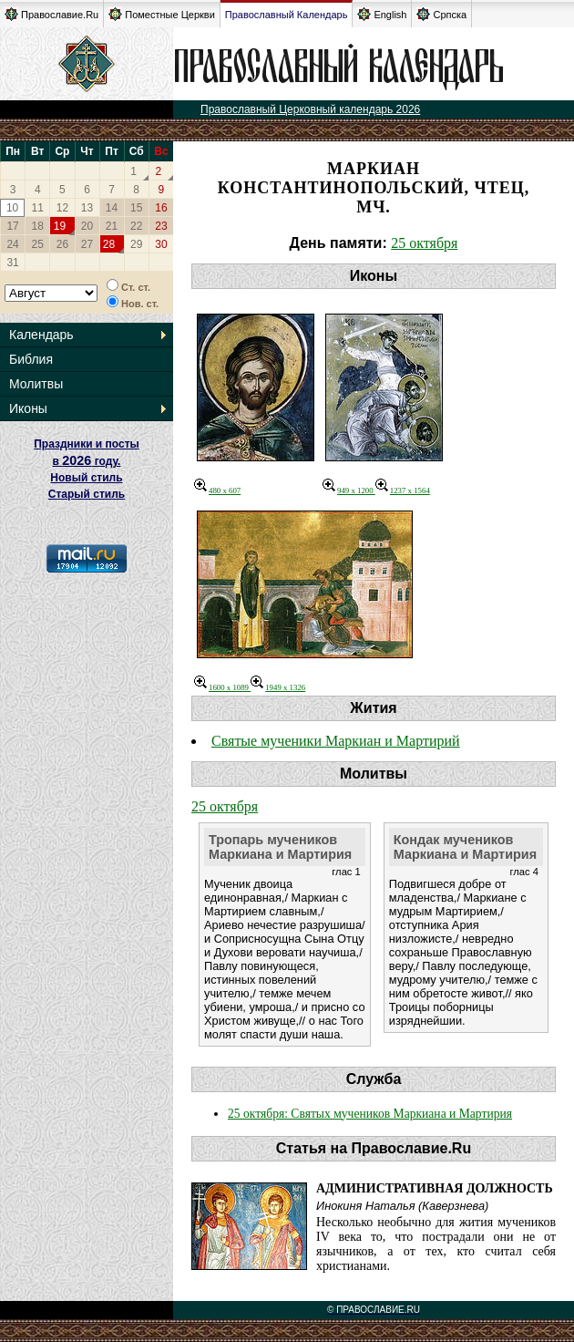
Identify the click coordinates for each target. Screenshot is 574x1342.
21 (112, 226)
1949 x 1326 (278, 687)
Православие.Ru (51, 14)
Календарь (41, 334)
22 (136, 226)
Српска (441, 14)
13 (87, 207)
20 (87, 226)
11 (38, 207)
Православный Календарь (286, 14)
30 (161, 244)
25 (38, 244)
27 (87, 244)
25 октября (424, 243)
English (381, 14)
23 (161, 226)
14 (112, 207)
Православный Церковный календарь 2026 (310, 109)
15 (136, 207)
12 (62, 207)
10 (12, 207)
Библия (31, 359)
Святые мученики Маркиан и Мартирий (335, 740)
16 (161, 207)
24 (12, 244)
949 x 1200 (349, 490)
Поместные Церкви (161, 14)
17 (12, 226)
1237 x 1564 (402, 490)
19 (60, 226)
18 (38, 226)
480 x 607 (217, 490)
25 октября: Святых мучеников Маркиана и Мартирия (370, 1113)
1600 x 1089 (222, 687)
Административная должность (434, 1188)
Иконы (28, 408)
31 (12, 262)
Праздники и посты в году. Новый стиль (86, 461)
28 (109, 244)
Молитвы (36, 384)
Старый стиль (86, 494)
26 (62, 244)
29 (136, 244)
